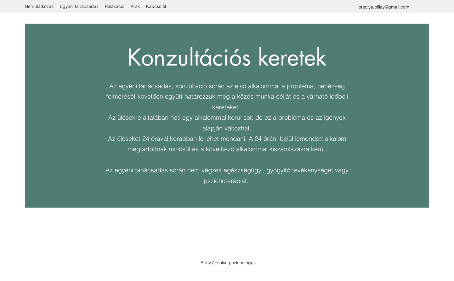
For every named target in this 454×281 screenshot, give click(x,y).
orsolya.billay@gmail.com (384, 7)
